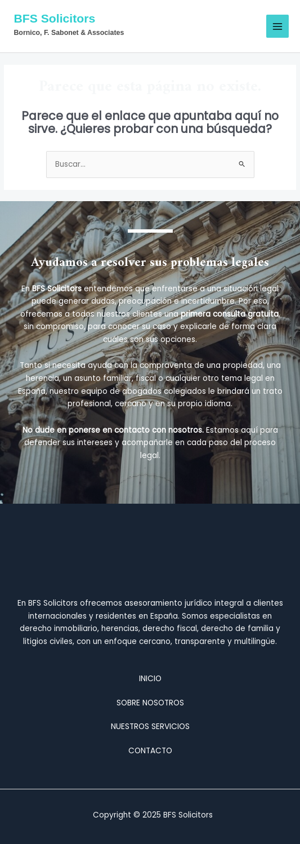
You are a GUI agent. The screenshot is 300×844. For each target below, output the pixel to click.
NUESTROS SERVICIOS (150, 726)
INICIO (150, 678)
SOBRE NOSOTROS (150, 703)
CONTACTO (150, 750)
